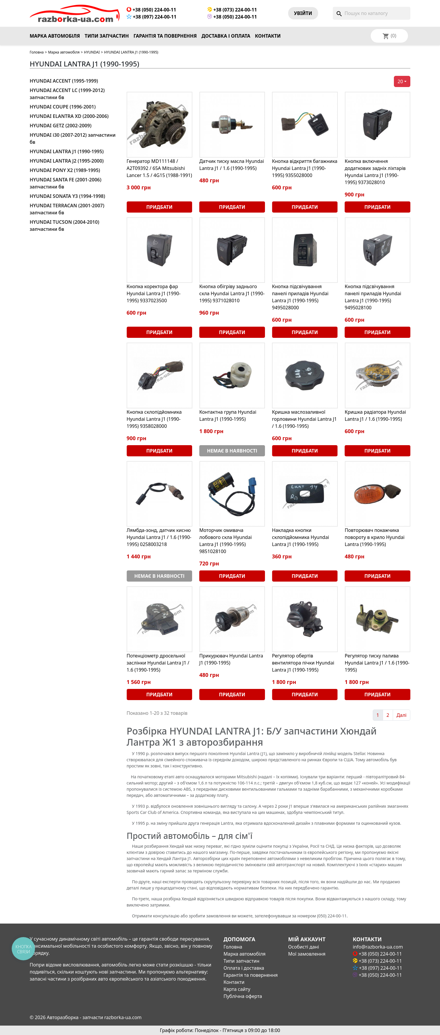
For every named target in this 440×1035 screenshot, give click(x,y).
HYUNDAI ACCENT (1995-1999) (64, 81)
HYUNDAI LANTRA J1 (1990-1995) (67, 151)
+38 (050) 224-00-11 (151, 9)
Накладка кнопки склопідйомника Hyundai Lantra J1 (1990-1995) (300, 537)
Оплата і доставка (244, 968)
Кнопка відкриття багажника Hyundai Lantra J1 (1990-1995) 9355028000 (304, 168)
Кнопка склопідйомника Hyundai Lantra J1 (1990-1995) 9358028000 (154, 419)
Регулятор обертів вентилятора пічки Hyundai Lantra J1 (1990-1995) (303, 662)
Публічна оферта (243, 996)
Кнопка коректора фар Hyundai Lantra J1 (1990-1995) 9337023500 (154, 293)
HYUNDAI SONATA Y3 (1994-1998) (67, 196)
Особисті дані (303, 947)
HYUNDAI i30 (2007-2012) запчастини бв (72, 138)
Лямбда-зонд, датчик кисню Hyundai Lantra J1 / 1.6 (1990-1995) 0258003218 (159, 537)
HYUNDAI (92, 52)
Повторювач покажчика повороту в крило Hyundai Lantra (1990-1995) (375, 537)
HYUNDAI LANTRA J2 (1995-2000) (67, 161)
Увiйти (303, 13)
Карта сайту (237, 989)
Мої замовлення (306, 954)
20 (400, 81)
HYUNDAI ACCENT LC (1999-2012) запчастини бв (67, 94)
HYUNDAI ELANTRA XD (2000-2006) (69, 116)
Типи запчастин (107, 36)
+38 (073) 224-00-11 (232, 9)
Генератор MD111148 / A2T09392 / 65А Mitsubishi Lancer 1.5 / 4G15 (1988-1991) (159, 168)
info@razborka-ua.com (378, 947)
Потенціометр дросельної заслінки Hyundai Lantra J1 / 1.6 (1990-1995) (158, 662)
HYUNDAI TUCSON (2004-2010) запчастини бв (64, 225)
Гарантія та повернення (165, 36)
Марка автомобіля (55, 36)
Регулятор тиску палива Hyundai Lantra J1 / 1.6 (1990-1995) (377, 662)
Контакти (268, 36)
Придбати (159, 207)
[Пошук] (371, 13)
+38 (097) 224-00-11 (152, 17)
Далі (402, 715)
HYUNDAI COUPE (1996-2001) (63, 106)
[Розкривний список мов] (397, 36)
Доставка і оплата (225, 36)
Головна (37, 52)
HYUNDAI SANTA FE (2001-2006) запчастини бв (65, 183)
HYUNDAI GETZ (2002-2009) (60, 125)
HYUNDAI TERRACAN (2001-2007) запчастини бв (67, 209)
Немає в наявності (232, 451)
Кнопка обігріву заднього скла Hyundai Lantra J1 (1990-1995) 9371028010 (232, 293)
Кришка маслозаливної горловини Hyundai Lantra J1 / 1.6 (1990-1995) (304, 419)
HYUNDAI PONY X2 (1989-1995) (65, 170)
